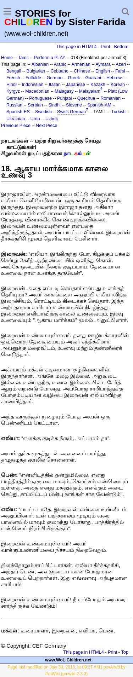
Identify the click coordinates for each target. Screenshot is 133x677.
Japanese (75, 84)
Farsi (120, 71)
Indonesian (33, 84)
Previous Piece (16, 125)
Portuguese (40, 98)
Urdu (35, 118)
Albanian (40, 64)
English (102, 71)
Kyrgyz (13, 91)
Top (124, 652)
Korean (118, 84)
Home (7, 57)
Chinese (82, 71)
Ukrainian (15, 118)
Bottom (121, 46)
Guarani (93, 77)
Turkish (118, 111)
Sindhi (54, 105)
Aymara (103, 64)
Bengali (13, 71)
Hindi (11, 84)
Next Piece (46, 125)
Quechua (86, 98)
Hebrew (114, 77)
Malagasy (64, 91)
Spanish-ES (18, 111)
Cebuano (59, 71)
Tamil (23, 57)
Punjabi (64, 98)
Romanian (111, 98)
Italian (55, 84)
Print (105, 46)
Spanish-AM (99, 105)
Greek (74, 77)
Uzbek (51, 118)
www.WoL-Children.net (68, 660)
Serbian (35, 105)
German (54, 77)
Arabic (60, 64)
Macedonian (37, 91)
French (13, 77)
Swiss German (71, 111)
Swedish (43, 111)
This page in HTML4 (76, 46)
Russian (14, 105)
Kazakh (97, 84)
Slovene (74, 105)
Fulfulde (33, 77)
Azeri (121, 64)
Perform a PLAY (49, 57)
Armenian (80, 64)
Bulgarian (36, 71)
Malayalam (89, 91)
